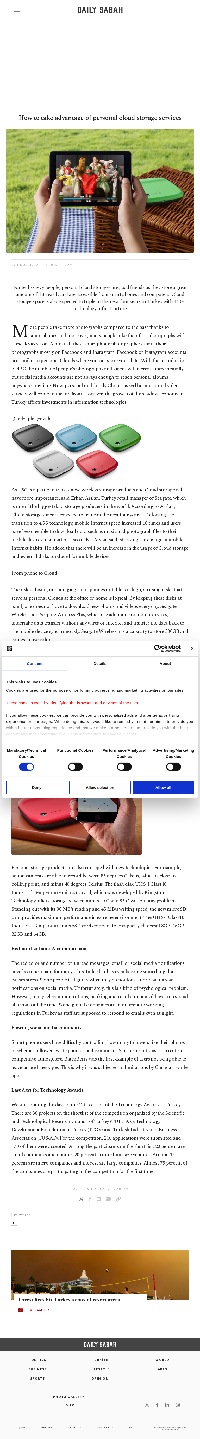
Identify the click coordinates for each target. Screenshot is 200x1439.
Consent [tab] (35, 663)
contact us (105, 1427)
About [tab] (165, 663)
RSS (131, 1427)
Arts (162, 1369)
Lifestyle (100, 1369)
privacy (46, 1427)
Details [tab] (100, 663)
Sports (37, 1378)
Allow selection (100, 787)
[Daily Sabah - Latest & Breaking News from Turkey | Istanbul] (100, 10)
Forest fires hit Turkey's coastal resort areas (69, 1300)
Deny (36, 787)
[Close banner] (192, 648)
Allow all (163, 787)
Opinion (100, 1378)
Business (37, 1369)
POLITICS (37, 1360)
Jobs (22, 1427)
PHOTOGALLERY (38, 1310)
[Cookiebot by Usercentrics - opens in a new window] (158, 648)
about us (74, 1427)
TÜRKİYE (100, 1360)
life (14, 1223)
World (162, 1360)
